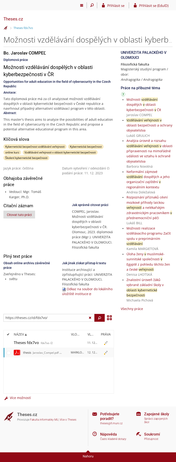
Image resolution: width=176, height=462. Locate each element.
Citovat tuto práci (19, 215)
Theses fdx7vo (23, 28)
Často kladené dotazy (113, 439)
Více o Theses (68, 419)
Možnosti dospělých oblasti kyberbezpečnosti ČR (143, 104)
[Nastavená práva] (106, 343)
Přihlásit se (115, 5)
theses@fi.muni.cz (111, 423)
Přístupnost (151, 439)
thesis (41, 352)
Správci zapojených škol (156, 420)
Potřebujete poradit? (109, 416)
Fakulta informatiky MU (44, 419)
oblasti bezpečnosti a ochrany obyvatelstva (149, 125)
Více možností (17, 398)
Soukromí (152, 434)
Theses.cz (13, 19)
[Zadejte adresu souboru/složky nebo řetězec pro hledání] (48, 318)
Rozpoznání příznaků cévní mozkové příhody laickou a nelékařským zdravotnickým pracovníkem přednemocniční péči (149, 207)
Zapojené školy (156, 414)
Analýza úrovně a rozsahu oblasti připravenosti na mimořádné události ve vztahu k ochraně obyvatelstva (149, 151)
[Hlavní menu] (82, 5)
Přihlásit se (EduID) (153, 5)
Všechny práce (132, 309)
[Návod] (123, 95)
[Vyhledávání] (92, 5)
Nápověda (108, 434)
